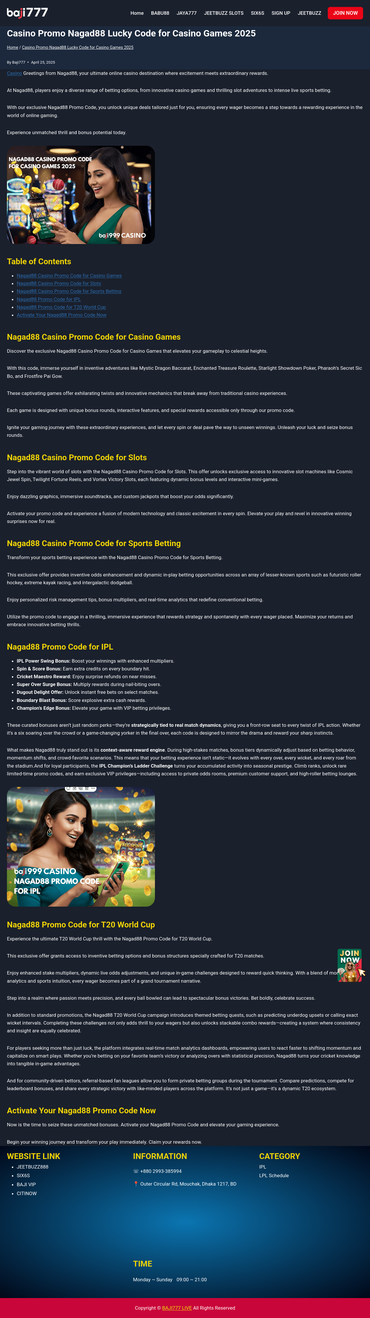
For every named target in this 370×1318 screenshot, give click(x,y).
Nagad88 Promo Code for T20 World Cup (61, 307)
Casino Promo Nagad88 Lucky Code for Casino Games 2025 (78, 47)
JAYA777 (187, 13)
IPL (263, 1167)
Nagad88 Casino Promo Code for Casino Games (69, 275)
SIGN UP (280, 13)
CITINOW (27, 1193)
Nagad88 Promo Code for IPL (49, 299)
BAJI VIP (26, 1184)
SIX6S (257, 13)
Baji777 (18, 62)
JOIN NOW (345, 13)
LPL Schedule (274, 1175)
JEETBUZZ (309, 13)
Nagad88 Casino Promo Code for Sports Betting (69, 291)
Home (137, 13)
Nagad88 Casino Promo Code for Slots (59, 283)
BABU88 (160, 13)
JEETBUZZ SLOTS (224, 13)
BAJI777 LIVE (177, 1308)
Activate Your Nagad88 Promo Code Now (62, 315)
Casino (14, 73)
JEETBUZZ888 (33, 1167)
